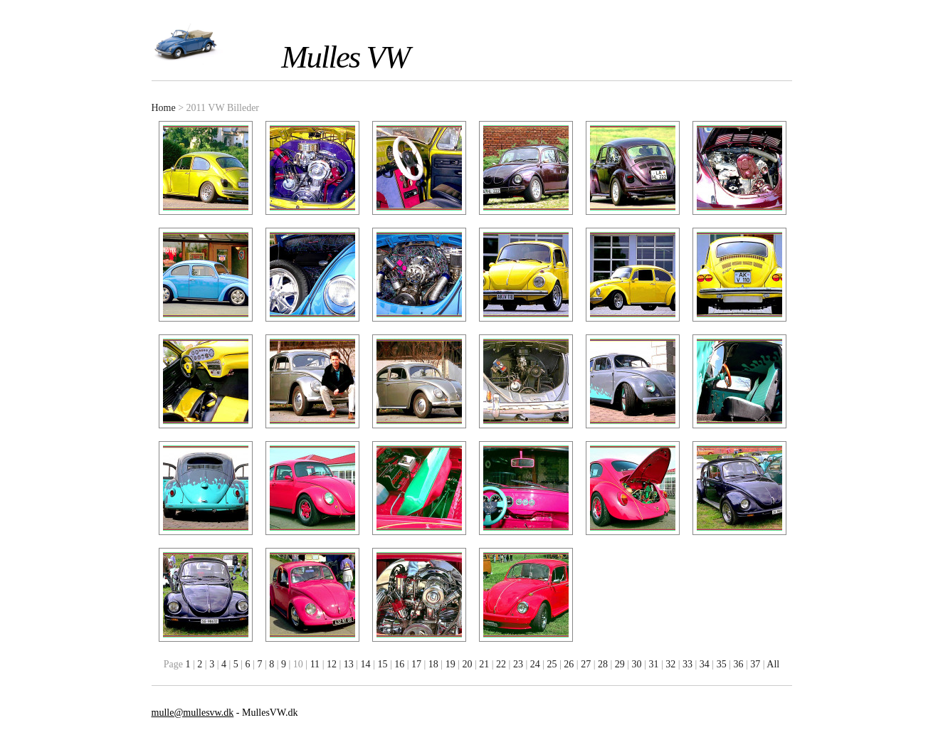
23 (518, 664)
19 (450, 664)
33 (687, 664)
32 (670, 664)
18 (433, 664)
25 (552, 664)
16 (399, 664)
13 (349, 664)
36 (738, 664)
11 (315, 664)
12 (332, 664)
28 (603, 664)
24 (535, 664)
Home (164, 107)
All (772, 664)
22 (501, 664)
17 (416, 664)
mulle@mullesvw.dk (193, 712)
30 (637, 664)
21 (484, 664)
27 (586, 664)
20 (467, 664)
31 (653, 664)
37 (755, 664)
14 (366, 664)
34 (705, 664)
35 (722, 664)
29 (620, 664)
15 (382, 664)
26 (569, 664)
